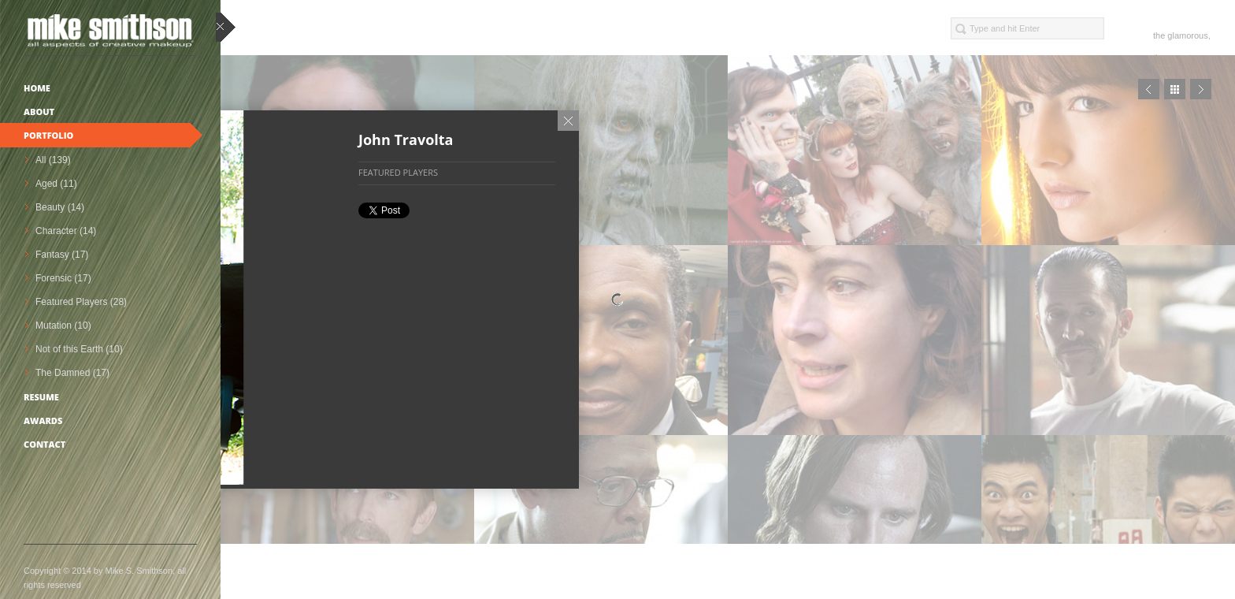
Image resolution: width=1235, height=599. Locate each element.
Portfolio (48, 135)
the (1159, 35)
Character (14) (65, 230)
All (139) (53, 160)
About (39, 111)
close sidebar (226, 28)
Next (1200, 89)
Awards (43, 420)
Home (37, 88)
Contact (44, 444)
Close (568, 120)
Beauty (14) (59, 207)
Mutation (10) (63, 325)
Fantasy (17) (61, 254)
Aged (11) (56, 183)
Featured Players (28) (81, 301)
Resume (41, 397)
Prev (1148, 89)
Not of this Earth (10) (79, 349)
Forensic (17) (63, 278)
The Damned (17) (72, 372)
